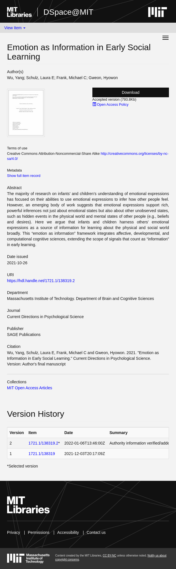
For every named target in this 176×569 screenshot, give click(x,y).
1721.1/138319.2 (43, 443)
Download (130, 92)
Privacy (13, 532)
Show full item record (24, 176)
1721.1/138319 (41, 453)
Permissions (38, 532)
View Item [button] (15, 28)
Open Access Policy (110, 105)
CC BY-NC (109, 555)
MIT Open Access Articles (29, 388)
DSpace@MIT (68, 12)
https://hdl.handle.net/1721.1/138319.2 (41, 280)
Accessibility (68, 532)
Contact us (96, 532)
